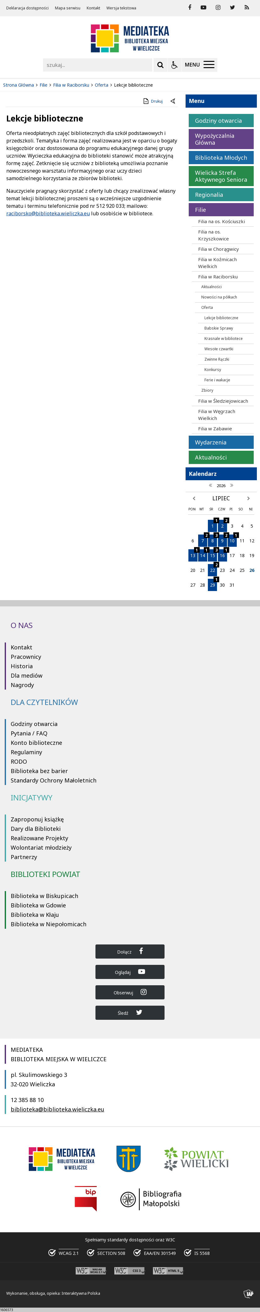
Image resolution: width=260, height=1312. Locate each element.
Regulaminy (26, 752)
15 (213, 553)
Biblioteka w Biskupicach (44, 896)
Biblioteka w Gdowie (38, 905)
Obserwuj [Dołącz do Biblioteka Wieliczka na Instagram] (130, 992)
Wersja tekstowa (121, 8)
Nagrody (22, 685)
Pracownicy (26, 656)
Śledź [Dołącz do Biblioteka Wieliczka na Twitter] (130, 1012)
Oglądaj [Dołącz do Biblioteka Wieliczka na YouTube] (130, 971)
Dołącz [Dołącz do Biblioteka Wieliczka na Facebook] (130, 951)
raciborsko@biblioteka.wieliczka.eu (48, 213)
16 (223, 553)
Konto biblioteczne (36, 742)
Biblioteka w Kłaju (35, 914)
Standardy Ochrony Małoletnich (53, 780)
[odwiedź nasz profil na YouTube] (203, 7)
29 (213, 583)
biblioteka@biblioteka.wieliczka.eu (57, 1109)
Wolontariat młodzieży (41, 847)
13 (194, 553)
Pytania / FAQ (29, 733)
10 (233, 539)
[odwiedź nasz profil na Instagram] (218, 7)
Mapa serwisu (67, 8)
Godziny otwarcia (34, 724)
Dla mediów (26, 675)
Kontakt (93, 8)
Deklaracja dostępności (27, 8)
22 (213, 568)
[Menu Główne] (199, 65)
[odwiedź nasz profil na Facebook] (190, 7)
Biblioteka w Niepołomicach (48, 924)
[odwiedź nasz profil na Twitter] (232, 7)
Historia (22, 666)
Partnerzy (24, 857)
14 (203, 553)
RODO (19, 761)
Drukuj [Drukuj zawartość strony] (152, 101)
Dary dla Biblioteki (36, 828)
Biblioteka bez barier (39, 771)
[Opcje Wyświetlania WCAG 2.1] (174, 65)
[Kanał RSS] (247, 7)
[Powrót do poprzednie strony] (173, 101)
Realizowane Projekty (39, 838)
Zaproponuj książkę (37, 819)
